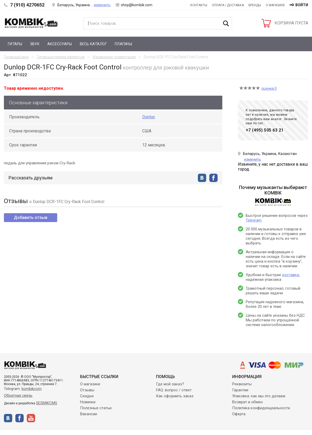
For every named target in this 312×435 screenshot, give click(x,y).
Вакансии (88, 414)
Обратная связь (18, 395)
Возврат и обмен (247, 402)
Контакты (198, 5)
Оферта (238, 414)
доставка (290, 274)
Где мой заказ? (170, 384)
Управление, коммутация (114, 57)
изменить (102, 5)
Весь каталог (93, 44)
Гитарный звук (16, 57)
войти (301, 5)
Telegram (254, 220)
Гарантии (240, 390)
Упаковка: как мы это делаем (258, 396)
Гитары (15, 44)
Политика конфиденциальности (261, 408)
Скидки (87, 396)
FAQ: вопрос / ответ (174, 390)
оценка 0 (269, 88)
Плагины (123, 44)
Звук (35, 44)
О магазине (275, 5)
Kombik (31, 23)
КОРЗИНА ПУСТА (291, 23)
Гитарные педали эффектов (60, 57)
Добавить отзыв (30, 217)
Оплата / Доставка (228, 5)
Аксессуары (59, 44)
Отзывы (87, 390)
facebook (213, 178)
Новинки (87, 402)
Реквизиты (242, 384)
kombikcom (32, 388)
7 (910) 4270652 (27, 5)
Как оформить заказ (174, 396)
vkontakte (202, 178)
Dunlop (148, 116)
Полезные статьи (96, 408)
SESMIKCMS (46, 403)
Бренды (255, 5)
